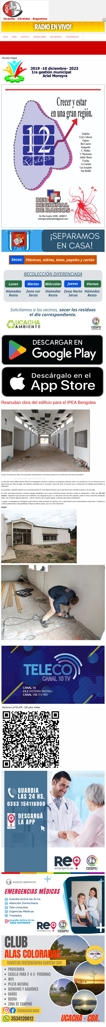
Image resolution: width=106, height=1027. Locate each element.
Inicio (5, 37)
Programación (72, 37)
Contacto (25, 37)
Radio (14, 37)
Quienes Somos (39, 37)
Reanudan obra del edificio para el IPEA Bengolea (48, 402)
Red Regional (56, 37)
